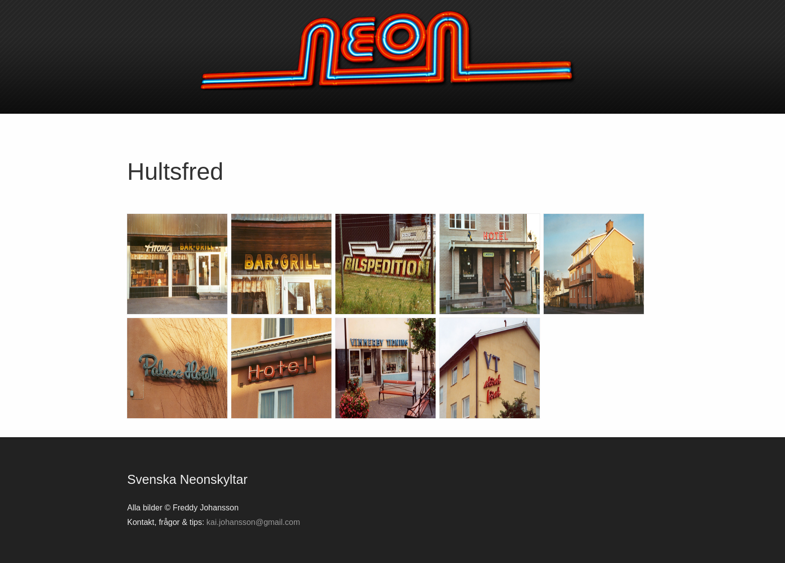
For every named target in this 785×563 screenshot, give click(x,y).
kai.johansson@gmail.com (253, 522)
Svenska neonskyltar (392, 50)
